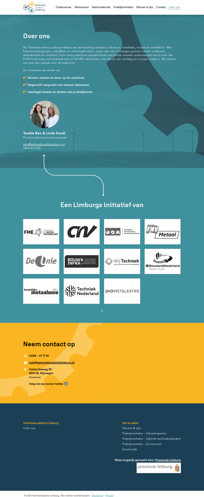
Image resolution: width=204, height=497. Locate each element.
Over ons (174, 7)
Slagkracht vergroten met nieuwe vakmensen (58, 85)
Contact (161, 7)
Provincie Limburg (168, 460)
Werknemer (81, 7)
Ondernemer (63, 7)
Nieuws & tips (144, 7)
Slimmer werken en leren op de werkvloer (56, 78)
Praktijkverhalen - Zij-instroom (142, 444)
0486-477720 (31, 148)
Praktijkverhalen (123, 7)
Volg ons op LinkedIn (66, 384)
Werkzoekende (101, 7)
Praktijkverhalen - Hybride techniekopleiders (151, 438)
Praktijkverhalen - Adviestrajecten (144, 433)
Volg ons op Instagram (70, 384)
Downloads (129, 449)
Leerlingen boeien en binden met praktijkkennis (60, 92)
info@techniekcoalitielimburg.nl (44, 144)
